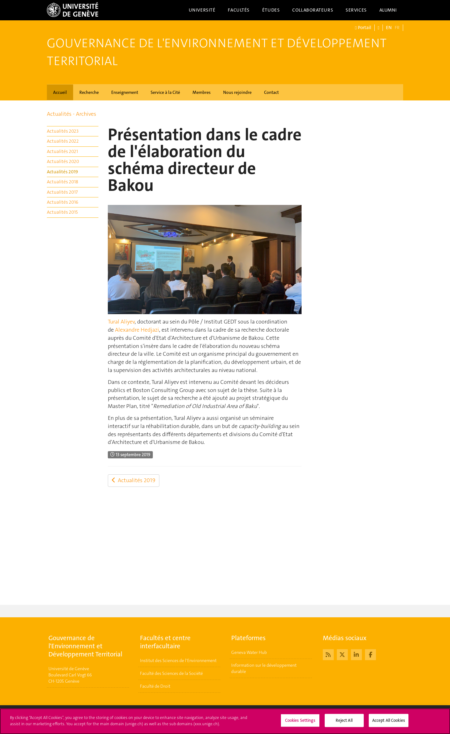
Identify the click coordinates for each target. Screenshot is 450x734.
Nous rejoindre (237, 92)
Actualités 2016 (62, 202)
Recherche (89, 92)
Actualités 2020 (63, 161)
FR (397, 27)
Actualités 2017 (62, 192)
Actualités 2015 (62, 212)
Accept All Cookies (388, 724)
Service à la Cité (165, 92)
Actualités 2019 (62, 172)
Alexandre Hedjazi (137, 330)
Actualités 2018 (62, 182)
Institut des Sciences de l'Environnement (178, 660)
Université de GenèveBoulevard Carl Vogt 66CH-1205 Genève (70, 675)
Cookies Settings (300, 724)
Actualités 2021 (62, 151)
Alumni (388, 10)
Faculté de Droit (155, 686)
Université (202, 10)
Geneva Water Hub (249, 652)
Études (271, 10)
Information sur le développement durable (264, 668)
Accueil (60, 92)
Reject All (344, 724)
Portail (363, 27)
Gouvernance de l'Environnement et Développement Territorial (217, 52)
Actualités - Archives (71, 114)
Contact (271, 92)
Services (356, 10)
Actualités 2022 (63, 141)
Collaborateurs (312, 10)
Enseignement (124, 92)
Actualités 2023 (62, 131)
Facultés (239, 10)
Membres (201, 92)
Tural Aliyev (121, 321)
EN (389, 27)
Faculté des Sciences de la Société (171, 673)
